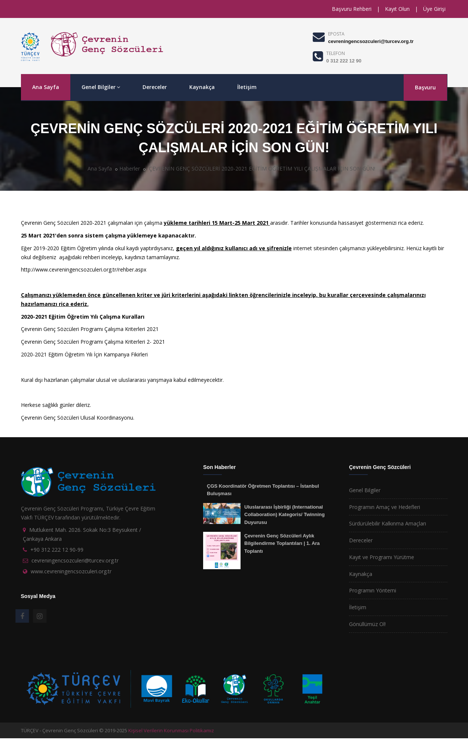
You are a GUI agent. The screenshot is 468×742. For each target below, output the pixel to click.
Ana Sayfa (45, 87)
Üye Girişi (434, 8)
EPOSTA (336, 34)
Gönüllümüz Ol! (367, 624)
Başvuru (425, 87)
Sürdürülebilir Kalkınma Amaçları (387, 523)
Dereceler (155, 87)
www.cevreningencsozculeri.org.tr (71, 571)
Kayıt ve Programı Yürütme (381, 557)
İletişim (247, 87)
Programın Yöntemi (372, 590)
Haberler (129, 168)
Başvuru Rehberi (351, 8)
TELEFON (335, 53)
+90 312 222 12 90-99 (56, 549)
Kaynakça (202, 87)
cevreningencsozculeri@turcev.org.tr (370, 41)
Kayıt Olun (397, 8)
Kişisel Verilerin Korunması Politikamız (171, 730)
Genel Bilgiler (101, 87)
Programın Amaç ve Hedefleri (384, 506)
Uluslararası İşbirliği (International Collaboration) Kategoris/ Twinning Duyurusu (284, 514)
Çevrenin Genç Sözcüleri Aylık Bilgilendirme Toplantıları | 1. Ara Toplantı (282, 543)
